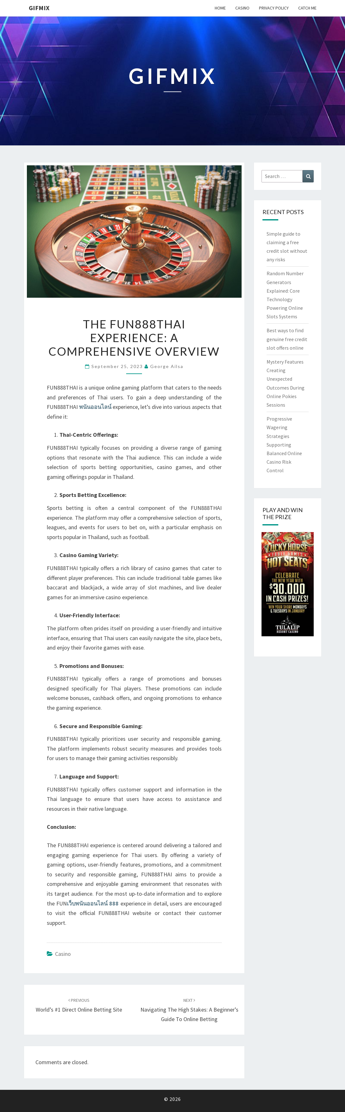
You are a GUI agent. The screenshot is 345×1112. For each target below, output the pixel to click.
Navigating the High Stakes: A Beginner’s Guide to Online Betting (189, 1010)
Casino (242, 8)
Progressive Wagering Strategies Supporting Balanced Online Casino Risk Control (284, 444)
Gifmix (39, 8)
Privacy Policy (274, 8)
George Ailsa (166, 366)
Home (220, 8)
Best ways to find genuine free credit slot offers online (287, 339)
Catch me (307, 8)
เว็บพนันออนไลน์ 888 (93, 903)
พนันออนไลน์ (95, 406)
